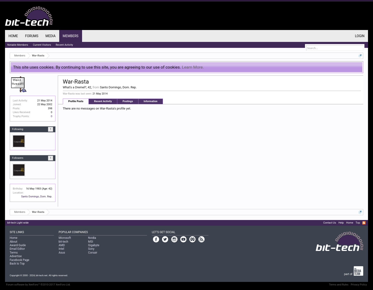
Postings (128, 101)
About (13, 241)
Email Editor (17, 248)
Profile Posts (75, 101)
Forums (31, 36)
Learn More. (193, 67)
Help (341, 222)
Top (358, 222)
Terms (14, 252)
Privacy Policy (359, 284)
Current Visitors (42, 44)
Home (13, 36)
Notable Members (17, 44)
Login (359, 36)
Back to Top (17, 263)
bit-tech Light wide (18, 222)
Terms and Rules (338, 284)
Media (50, 36)
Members (71, 36)
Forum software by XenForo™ (38, 284)
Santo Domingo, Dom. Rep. (36, 196)
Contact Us (329, 222)
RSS (364, 223)
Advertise (16, 256)
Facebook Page (19, 260)
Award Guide (18, 245)
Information (150, 101)
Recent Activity (103, 101)
